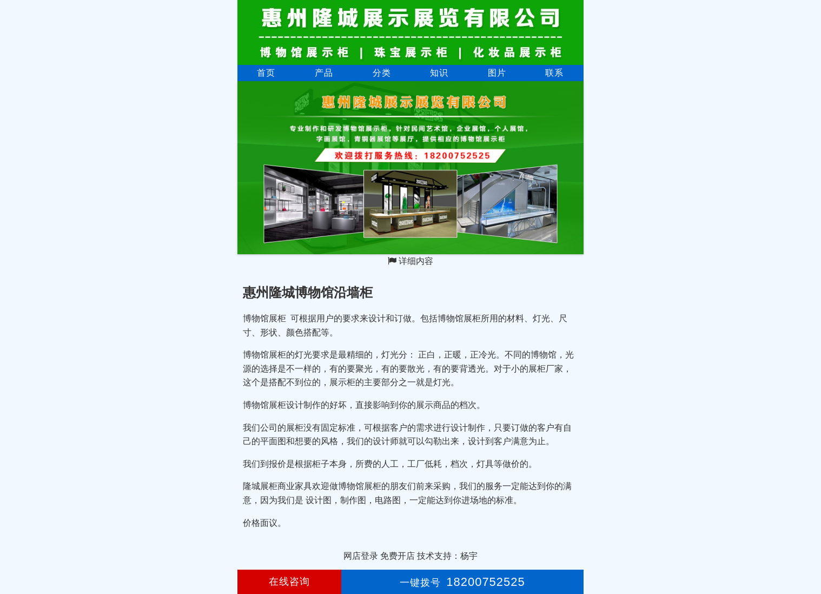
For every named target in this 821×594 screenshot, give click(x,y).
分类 (382, 72)
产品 (324, 72)
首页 (266, 72)
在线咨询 (289, 581)
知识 (439, 72)
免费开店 (397, 555)
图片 (497, 72)
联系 (554, 72)
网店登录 (360, 555)
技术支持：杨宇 (447, 555)
